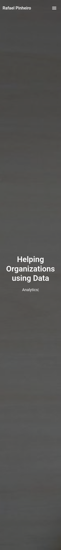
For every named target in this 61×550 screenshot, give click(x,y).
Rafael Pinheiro (17, 8)
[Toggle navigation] (54, 8)
